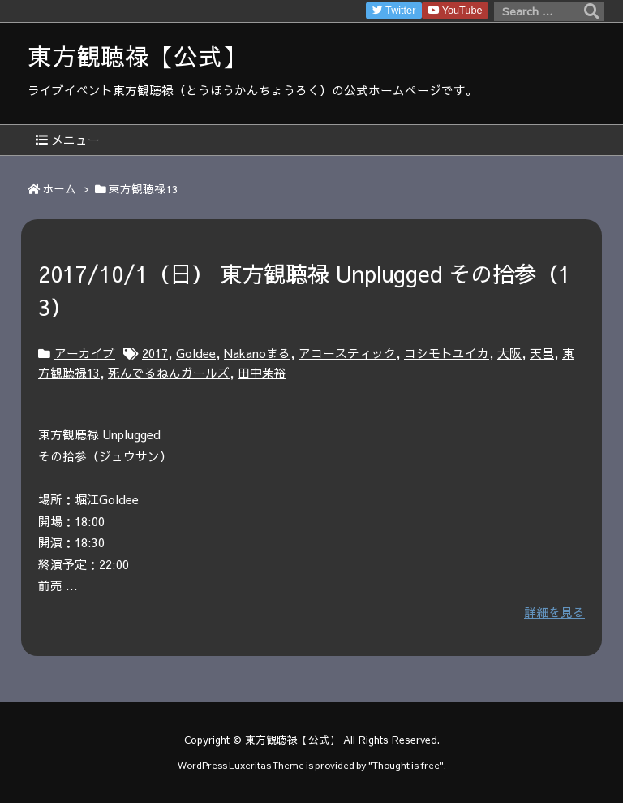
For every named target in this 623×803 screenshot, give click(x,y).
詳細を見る (554, 612)
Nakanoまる (257, 353)
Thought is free (406, 764)
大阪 (509, 353)
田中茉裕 (262, 373)
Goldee (196, 353)
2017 (155, 353)
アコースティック (347, 353)
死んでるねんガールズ (169, 373)
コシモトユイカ (446, 353)
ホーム (59, 188)
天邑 (542, 353)
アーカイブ (84, 353)
